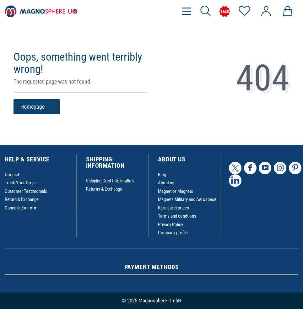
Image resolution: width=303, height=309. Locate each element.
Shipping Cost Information (110, 181)
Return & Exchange (22, 199)
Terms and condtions (177, 216)
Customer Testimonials (26, 191)
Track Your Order (20, 183)
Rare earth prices (173, 208)
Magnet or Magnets (175, 191)
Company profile (173, 233)
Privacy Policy (170, 224)
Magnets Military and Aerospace (187, 199)
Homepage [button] (36, 107)
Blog (162, 174)
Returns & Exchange (104, 189)
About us (166, 183)
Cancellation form (21, 208)
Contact (12, 174)
